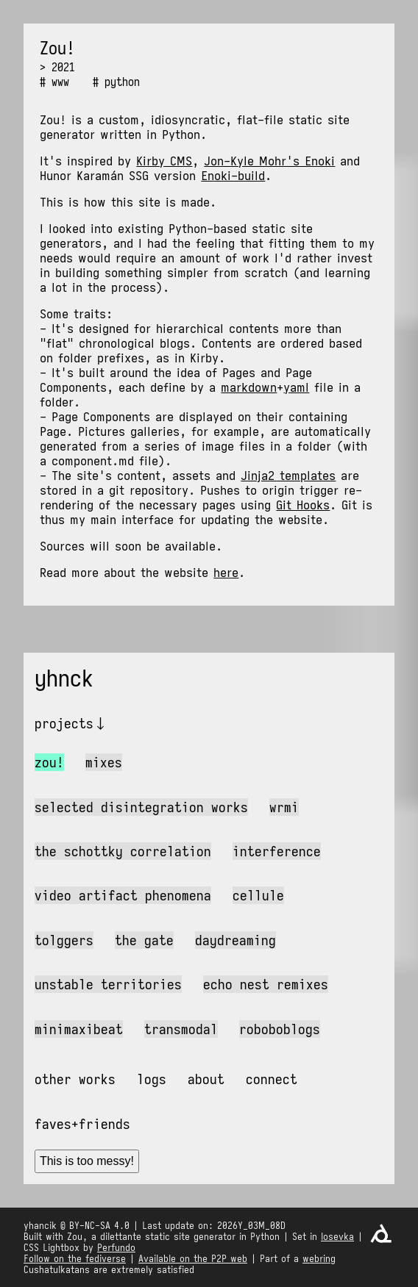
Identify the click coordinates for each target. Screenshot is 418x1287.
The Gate (144, 940)
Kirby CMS (164, 161)
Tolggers (64, 940)
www (60, 81)
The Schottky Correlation (123, 851)
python (122, 81)
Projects (64, 723)
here (225, 572)
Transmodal (181, 1029)
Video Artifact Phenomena (123, 895)
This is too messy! (87, 1161)
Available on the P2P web (192, 1258)
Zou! (49, 762)
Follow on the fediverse (75, 1258)
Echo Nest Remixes (265, 984)
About (206, 1079)
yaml (296, 387)
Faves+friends (82, 1124)
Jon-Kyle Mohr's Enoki (269, 161)
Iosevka (337, 1236)
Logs (151, 1079)
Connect (271, 1079)
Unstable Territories (108, 984)
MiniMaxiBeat (79, 1029)
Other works (75, 1079)
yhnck (64, 678)
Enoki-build (233, 175)
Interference (277, 851)
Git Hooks (303, 505)
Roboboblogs (279, 1029)
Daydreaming (235, 940)
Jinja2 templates (288, 475)
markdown (249, 387)
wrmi (284, 807)
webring (319, 1258)
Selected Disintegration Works (141, 807)
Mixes (103, 762)
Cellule (258, 895)
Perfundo (116, 1247)
